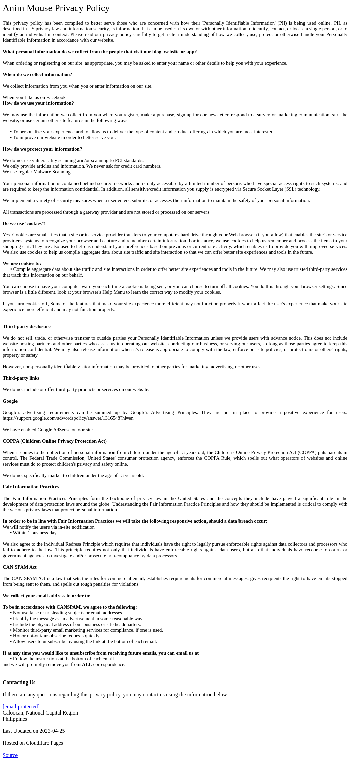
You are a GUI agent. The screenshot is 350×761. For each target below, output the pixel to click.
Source (10, 755)
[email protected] (21, 706)
